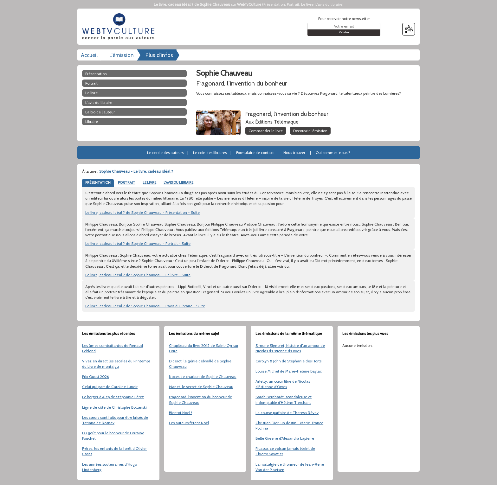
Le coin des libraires (210, 152)
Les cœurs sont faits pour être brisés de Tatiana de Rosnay (115, 420)
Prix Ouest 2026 (95, 376)
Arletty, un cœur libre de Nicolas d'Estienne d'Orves (282, 384)
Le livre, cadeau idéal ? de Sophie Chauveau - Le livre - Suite (137, 274)
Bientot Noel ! (180, 412)
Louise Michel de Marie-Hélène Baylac (288, 371)
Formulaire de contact (255, 152)
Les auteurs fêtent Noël (189, 422)
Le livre (307, 4)
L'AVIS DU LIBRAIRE (178, 182)
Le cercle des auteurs (165, 152)
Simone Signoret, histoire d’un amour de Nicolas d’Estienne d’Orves (290, 348)
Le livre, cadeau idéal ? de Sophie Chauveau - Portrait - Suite (137, 243)
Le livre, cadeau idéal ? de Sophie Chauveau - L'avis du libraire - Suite (145, 305)
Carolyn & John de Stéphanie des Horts (288, 361)
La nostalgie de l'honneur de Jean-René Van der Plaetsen (289, 467)
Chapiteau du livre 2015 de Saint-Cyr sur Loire (203, 348)
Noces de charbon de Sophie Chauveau (202, 376)
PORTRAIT (126, 182)
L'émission (121, 55)
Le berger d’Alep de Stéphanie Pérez (113, 396)
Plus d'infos (159, 55)
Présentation (274, 4)
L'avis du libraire (328, 4)
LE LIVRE (149, 182)
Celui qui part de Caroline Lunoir (110, 386)
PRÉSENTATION (98, 182)
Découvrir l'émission (310, 130)
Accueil (89, 55)
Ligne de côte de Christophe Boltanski (114, 407)
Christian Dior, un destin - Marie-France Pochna (289, 425)
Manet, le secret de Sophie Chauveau (201, 386)
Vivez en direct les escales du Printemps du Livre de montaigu (116, 364)
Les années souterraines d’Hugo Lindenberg (109, 467)
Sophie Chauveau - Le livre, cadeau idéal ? (136, 171)
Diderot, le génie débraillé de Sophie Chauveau (200, 364)
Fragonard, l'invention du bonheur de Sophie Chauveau (200, 399)
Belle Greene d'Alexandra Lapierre (284, 438)
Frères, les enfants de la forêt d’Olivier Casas (114, 451)
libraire (91, 121)
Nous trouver (294, 152)
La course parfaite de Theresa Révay (287, 412)
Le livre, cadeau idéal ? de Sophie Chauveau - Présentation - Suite (142, 212)
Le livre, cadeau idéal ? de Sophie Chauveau (192, 4)
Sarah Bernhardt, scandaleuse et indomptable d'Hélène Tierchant (283, 399)
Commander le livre (265, 130)
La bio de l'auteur (100, 112)
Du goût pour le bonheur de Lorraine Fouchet (113, 436)
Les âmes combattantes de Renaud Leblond (112, 348)
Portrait (293, 4)
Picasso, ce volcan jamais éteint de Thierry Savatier (285, 451)
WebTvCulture (249, 4)
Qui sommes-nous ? (333, 152)
